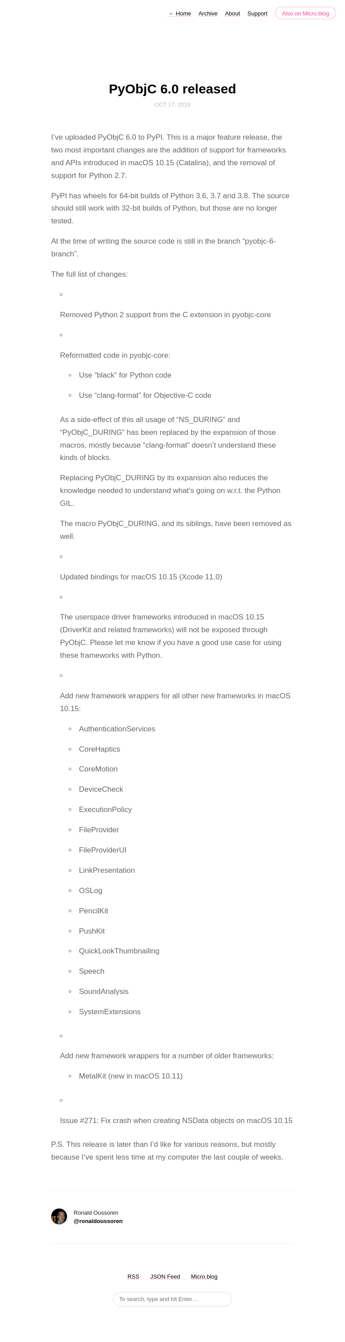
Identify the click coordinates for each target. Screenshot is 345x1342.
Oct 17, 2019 (172, 104)
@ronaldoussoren (98, 1221)
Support (258, 13)
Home (180, 13)
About (232, 13)
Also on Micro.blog (305, 13)
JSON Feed (165, 1276)
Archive (208, 13)
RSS (133, 1276)
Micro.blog (204, 1276)
